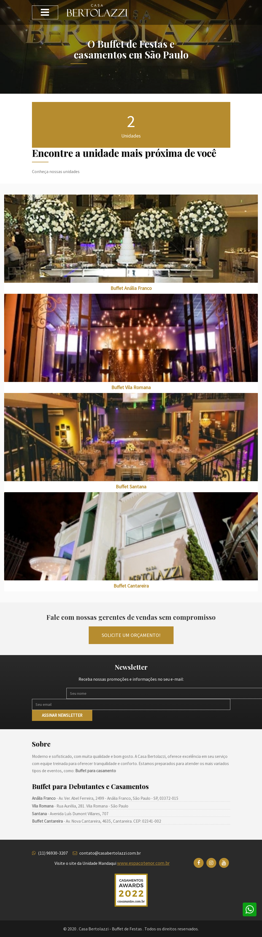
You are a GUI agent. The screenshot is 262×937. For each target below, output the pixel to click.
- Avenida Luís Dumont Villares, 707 (70, 813)
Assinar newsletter (62, 715)
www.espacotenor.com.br (143, 863)
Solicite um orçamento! (131, 635)
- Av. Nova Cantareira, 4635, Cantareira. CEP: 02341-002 (96, 821)
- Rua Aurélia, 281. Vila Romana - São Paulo (80, 806)
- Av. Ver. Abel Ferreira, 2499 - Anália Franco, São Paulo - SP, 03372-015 (105, 798)
